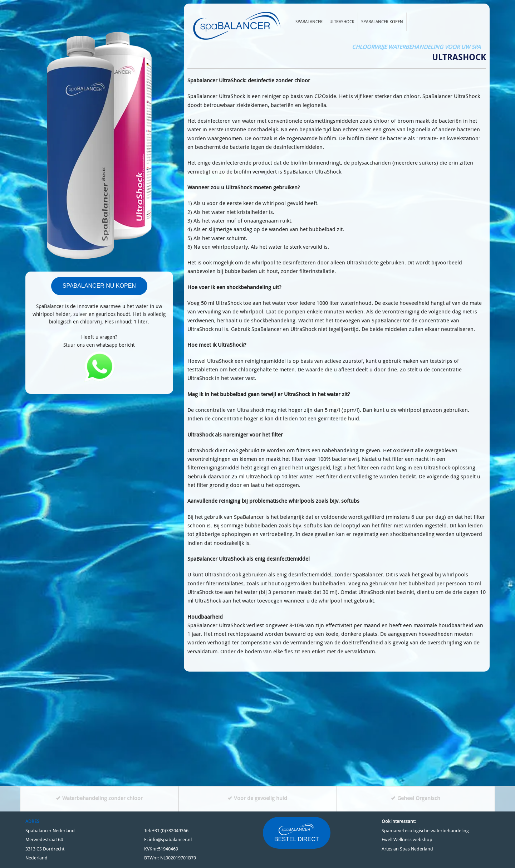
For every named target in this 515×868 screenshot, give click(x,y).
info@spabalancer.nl (170, 840)
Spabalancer (309, 21)
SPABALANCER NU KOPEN (99, 286)
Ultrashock (341, 21)
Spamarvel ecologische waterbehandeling (425, 831)
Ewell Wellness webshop (407, 840)
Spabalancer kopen (382, 21)
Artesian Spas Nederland (407, 849)
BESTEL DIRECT (296, 832)
